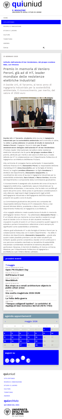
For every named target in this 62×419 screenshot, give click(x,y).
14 (28, 337)
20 (21, 341)
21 (28, 341)
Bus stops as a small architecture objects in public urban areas (28, 286)
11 (4, 337)
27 (21, 345)
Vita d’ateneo (8, 22)
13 (20, 337)
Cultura (6, 35)
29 (36, 345)
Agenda (6, 43)
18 (5, 341)
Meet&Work (11, 280)
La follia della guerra (16, 298)
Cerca (5, 48)
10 (52, 333)
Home (5, 18)
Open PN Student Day (16, 269)
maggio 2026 (31, 321)
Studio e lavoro (10, 30)
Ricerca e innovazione (12, 26)
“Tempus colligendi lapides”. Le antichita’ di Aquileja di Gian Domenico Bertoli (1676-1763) (28, 304)
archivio (11, 400)
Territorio (7, 39)
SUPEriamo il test (14, 275)
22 (36, 341)
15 (36, 337)
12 (12, 337)
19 (12, 341)
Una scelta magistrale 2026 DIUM (22, 293)
